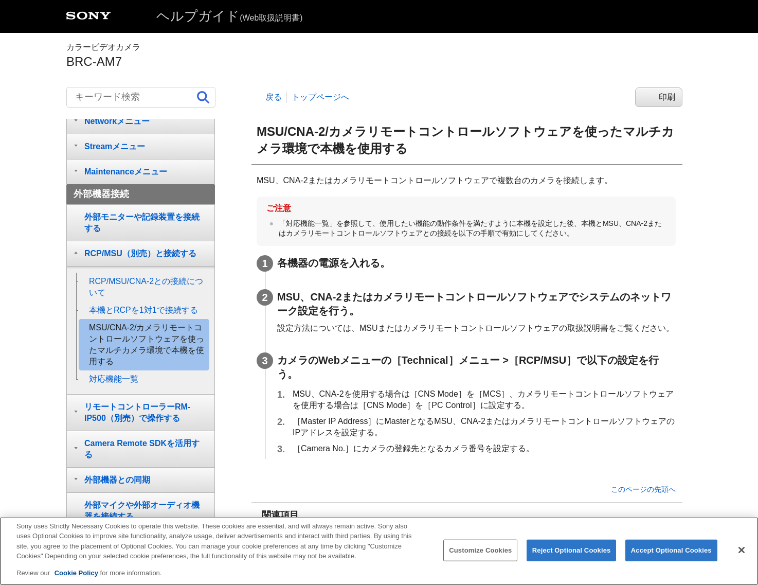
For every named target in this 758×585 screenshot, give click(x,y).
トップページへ (320, 97)
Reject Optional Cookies (571, 557)
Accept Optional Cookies (671, 557)
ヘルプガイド (229, 16)
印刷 (667, 97)
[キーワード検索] (140, 97)
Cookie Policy (77, 580)
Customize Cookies (480, 557)
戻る (273, 97)
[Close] (741, 557)
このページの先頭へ (643, 489)
